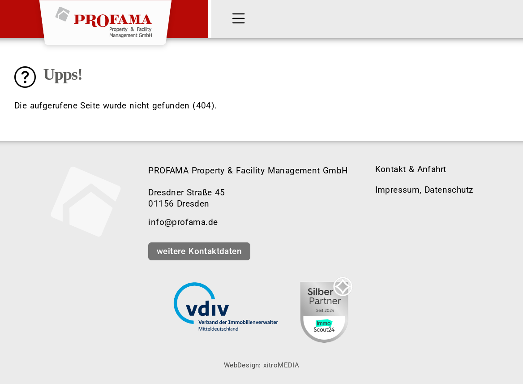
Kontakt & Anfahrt (410, 169)
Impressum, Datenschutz (424, 190)
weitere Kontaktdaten (199, 251)
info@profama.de (183, 222)
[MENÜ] (240, 19)
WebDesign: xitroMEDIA (261, 365)
